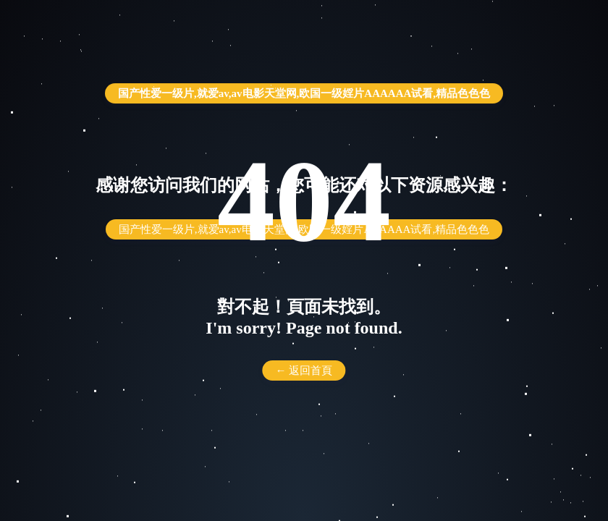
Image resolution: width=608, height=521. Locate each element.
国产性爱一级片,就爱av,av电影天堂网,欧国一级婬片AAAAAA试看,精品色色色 (304, 93)
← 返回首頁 (304, 370)
